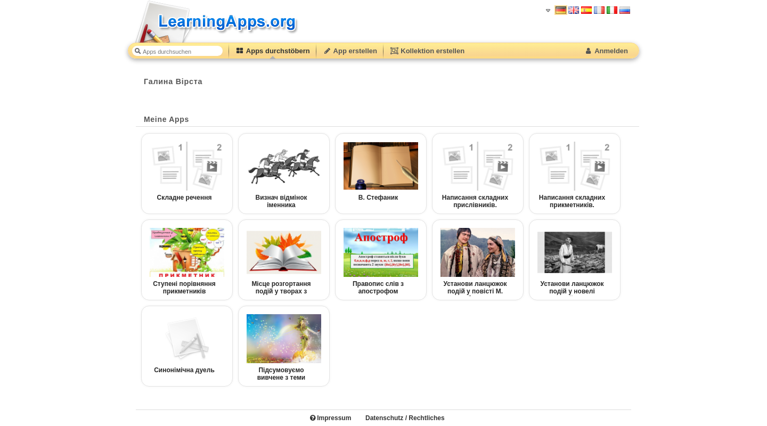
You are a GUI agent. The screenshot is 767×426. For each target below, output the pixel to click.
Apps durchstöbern (272, 51)
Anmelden (606, 51)
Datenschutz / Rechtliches (405, 418)
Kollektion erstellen (427, 51)
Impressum (330, 418)
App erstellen (350, 51)
